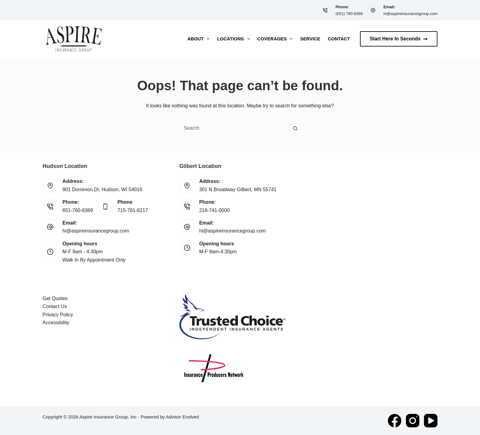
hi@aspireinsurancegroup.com (410, 13)
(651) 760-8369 (349, 13)
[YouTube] (430, 420)
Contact (339, 38)
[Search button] (295, 128)
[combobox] (234, 128)
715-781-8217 (133, 210)
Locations (234, 39)
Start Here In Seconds (399, 38)
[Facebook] (394, 420)
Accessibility (56, 322)
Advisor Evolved (182, 416)
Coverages (276, 39)
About (199, 39)
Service (310, 38)
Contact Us (55, 306)
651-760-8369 (77, 210)
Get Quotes (55, 298)
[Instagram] (412, 420)
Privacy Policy (58, 314)
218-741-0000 (214, 210)
